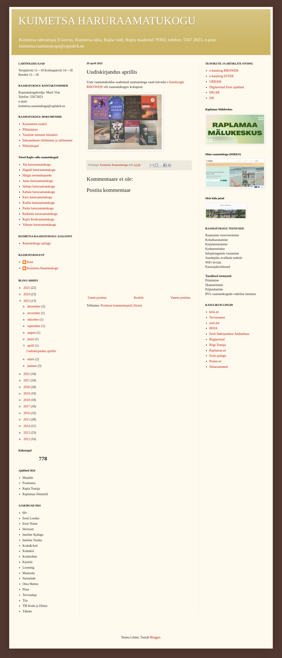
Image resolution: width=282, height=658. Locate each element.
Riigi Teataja (217, 345)
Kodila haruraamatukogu (39, 203)
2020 (27, 387)
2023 (27, 301)
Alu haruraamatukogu (37, 164)
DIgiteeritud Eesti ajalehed (226, 87)
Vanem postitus (180, 297)
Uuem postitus (97, 297)
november (34, 313)
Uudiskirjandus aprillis (41, 351)
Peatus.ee (215, 361)
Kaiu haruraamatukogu (37, 197)
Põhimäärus (30, 129)
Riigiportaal (217, 339)
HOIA (213, 328)
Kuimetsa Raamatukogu (42, 268)
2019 (27, 393)
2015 (27, 419)
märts (31, 359)
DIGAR (214, 92)
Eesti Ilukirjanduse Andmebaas (229, 334)
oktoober (33, 319)
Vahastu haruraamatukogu (39, 224)
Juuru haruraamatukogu (38, 181)
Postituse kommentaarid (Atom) (121, 305)
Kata (30, 262)
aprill (31, 345)
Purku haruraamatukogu (38, 208)
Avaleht (139, 297)
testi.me (214, 323)
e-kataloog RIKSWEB (223, 70)
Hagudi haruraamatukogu (39, 170)
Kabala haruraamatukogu (39, 192)
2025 (27, 288)
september (34, 326)
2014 (27, 426)
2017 (27, 406)
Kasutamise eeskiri (35, 124)
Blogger (155, 637)
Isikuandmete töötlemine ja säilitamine (48, 140)
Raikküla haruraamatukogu (40, 214)
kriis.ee (214, 312)
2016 (27, 413)
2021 (27, 380)
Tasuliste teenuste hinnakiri (40, 135)
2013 (27, 432)
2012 (27, 439)
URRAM (215, 81)
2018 (27, 400)
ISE (211, 98)
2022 (27, 374)
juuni (31, 339)
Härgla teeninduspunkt (37, 175)
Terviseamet (217, 317)
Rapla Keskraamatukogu (38, 219)
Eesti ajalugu (217, 355)
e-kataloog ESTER (221, 76)
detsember (34, 306)
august (31, 332)
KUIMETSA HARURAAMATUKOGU (107, 21)
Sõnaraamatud (218, 366)
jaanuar (32, 366)
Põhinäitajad (31, 146)
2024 (27, 294)
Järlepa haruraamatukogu (39, 186)
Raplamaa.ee (217, 350)
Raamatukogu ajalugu (37, 243)
